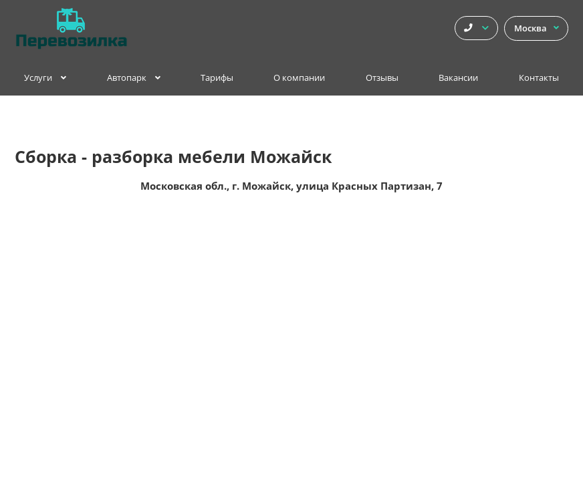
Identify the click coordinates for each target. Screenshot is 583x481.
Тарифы (217, 78)
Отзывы (382, 78)
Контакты (539, 78)
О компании (299, 78)
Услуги (45, 78)
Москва (536, 28)
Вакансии (458, 78)
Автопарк (133, 78)
